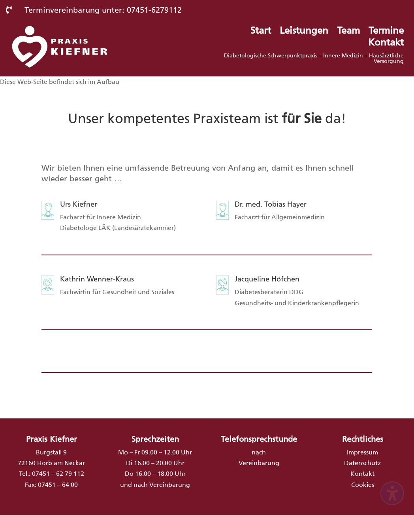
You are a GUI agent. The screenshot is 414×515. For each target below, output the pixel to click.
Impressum (362, 452)
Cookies (362, 484)
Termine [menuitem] (386, 32)
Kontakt (362, 473)
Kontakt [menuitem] (386, 44)
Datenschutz (362, 463)
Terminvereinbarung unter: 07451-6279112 (103, 10)
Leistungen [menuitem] (304, 32)
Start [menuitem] (260, 32)
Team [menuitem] (348, 32)
